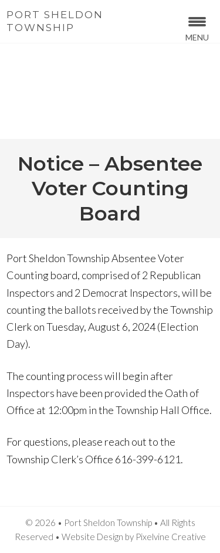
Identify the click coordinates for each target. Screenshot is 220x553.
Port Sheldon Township (54, 21)
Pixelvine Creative (171, 536)
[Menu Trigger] (197, 28)
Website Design (92, 536)
